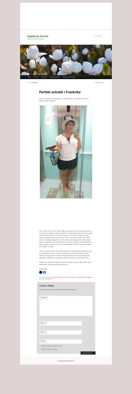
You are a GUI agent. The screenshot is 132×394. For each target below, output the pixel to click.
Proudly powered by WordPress (66, 361)
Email (43, 332)
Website (43, 341)
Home (29, 77)
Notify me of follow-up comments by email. (51, 346)
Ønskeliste (44, 77)
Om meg (36, 77)
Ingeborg (89, 277)
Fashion (53, 277)
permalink (49, 279)
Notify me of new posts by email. (49, 349)
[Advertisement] (66, 15)
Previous (97, 82)
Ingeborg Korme (37, 36)
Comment (44, 297)
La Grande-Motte (81, 277)
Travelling (58, 277)
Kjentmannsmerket (54, 77)
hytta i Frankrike (71, 277)
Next (103, 82)
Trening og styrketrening (68, 77)
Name (43, 323)
